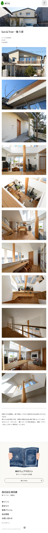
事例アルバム (7, 510)
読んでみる (24, 481)
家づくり (5, 501)
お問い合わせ (7, 518)
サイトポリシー (6, 523)
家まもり (5, 506)
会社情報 (5, 514)
